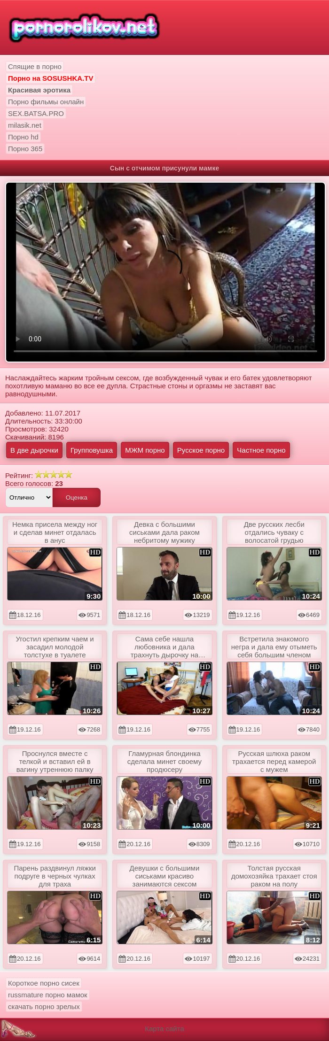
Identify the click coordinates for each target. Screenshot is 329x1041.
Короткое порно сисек (43, 983)
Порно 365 (25, 149)
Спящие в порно (35, 66)
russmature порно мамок (47, 995)
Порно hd (23, 137)
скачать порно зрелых (44, 1006)
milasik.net (24, 125)
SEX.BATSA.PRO (36, 113)
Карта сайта (164, 1029)
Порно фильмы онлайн (46, 102)
